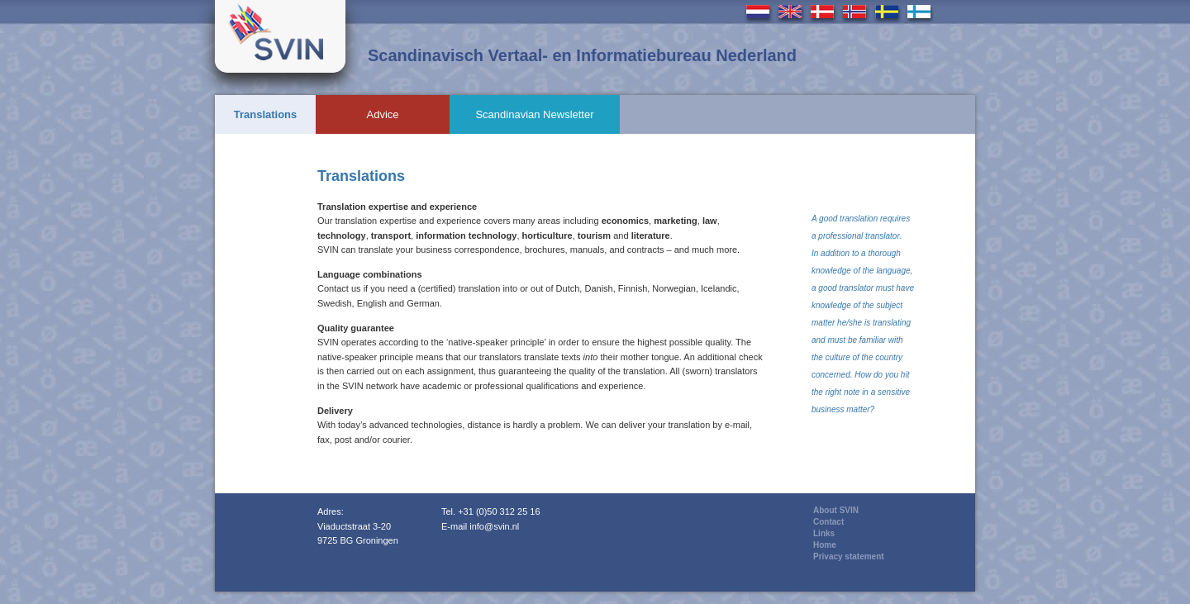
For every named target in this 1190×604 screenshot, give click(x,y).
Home (824, 544)
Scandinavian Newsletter (534, 114)
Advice (382, 114)
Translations (266, 114)
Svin (280, 36)
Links (824, 533)
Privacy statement (848, 556)
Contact (828, 521)
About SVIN (836, 510)
